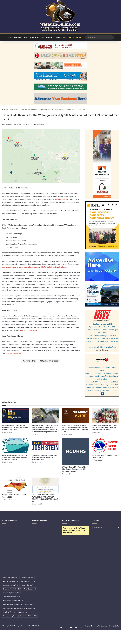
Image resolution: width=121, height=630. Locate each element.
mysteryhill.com (102, 350)
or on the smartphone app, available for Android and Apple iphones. (42, 267)
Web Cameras (102, 626)
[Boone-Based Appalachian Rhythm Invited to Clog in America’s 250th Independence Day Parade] (105, 415)
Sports (33, 37)
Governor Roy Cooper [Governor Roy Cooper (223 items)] (11, 593)
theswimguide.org (61, 199)
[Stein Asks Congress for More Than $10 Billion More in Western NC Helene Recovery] (45, 445)
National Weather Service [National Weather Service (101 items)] (12, 604)
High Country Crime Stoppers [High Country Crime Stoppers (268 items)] (13, 600)
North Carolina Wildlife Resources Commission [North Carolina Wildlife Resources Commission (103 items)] (19, 608)
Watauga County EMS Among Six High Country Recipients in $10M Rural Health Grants (74, 469)
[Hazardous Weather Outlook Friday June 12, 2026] (105, 445)
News (26, 37)
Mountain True (30, 361)
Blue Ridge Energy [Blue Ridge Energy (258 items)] (28, 581)
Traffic (49, 37)
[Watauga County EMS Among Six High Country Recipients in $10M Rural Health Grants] (75, 451)
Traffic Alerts (114, 626)
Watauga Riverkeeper (50, 361)
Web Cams (18, 37)
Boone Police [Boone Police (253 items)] (27, 585)
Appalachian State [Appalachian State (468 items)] (10, 577)
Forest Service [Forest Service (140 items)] (30, 589)
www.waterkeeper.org (14, 353)
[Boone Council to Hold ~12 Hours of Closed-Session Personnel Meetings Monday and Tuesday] (15, 445)
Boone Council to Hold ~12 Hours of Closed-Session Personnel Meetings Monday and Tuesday (14, 457)
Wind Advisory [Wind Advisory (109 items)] (31, 616)
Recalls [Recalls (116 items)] (7, 612)
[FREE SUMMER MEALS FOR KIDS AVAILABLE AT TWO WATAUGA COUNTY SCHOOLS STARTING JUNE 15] (45, 485)
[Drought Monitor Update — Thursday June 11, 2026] (15, 485)
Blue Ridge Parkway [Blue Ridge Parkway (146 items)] (10, 585)
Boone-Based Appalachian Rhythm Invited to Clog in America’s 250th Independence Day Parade (104, 427)
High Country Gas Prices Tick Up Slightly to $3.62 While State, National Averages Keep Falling (15, 427)
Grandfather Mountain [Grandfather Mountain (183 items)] (11, 597)
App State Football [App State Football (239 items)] (10, 581)
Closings (57, 37)
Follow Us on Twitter (39, 521)
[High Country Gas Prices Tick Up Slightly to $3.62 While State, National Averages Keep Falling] (15, 415)
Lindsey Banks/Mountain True (12, 124)
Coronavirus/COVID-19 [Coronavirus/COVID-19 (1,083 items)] (12, 589)
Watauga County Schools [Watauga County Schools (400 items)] (12, 616)
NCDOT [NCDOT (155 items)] (29, 604)
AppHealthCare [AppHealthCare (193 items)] (27, 577)
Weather (41, 37)
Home (10, 37)
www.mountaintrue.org (28, 330)
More (65, 37)
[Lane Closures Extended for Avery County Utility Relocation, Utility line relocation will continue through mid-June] (75, 415)
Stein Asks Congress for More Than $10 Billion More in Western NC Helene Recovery (44, 457)
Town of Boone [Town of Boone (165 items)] (20, 612)
